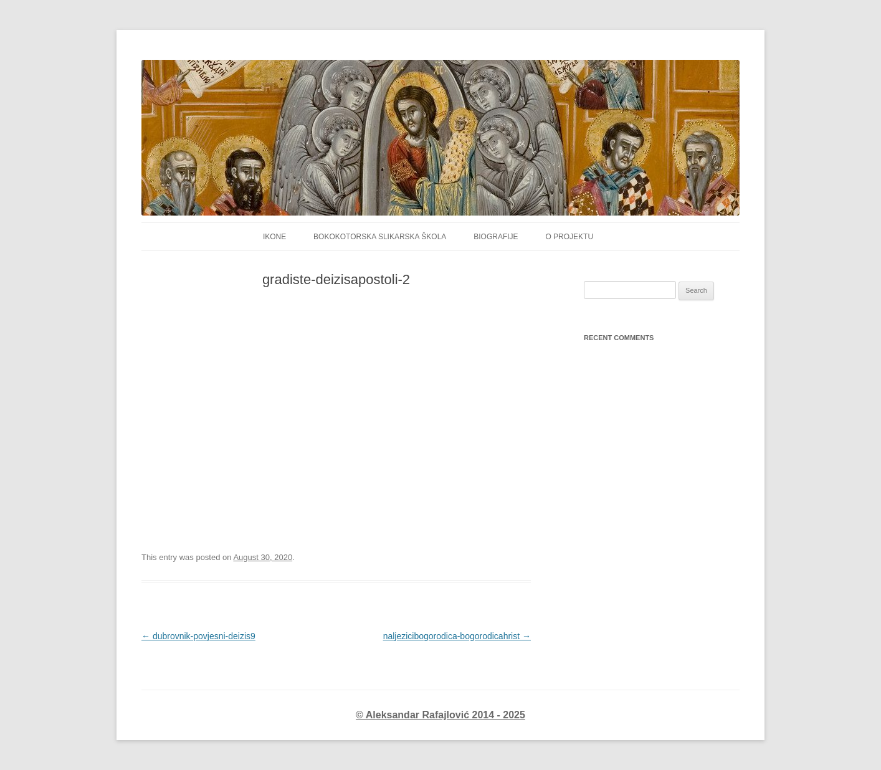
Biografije (496, 236)
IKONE (274, 236)
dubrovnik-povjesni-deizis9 (198, 636)
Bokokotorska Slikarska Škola (379, 236)
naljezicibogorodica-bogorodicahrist (457, 636)
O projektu (569, 236)
